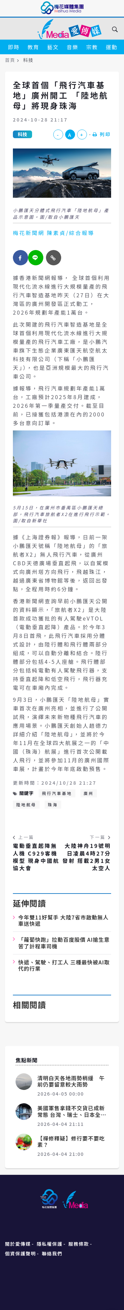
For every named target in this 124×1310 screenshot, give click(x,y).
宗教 (92, 47)
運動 (111, 47)
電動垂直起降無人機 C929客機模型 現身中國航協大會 (36, 857)
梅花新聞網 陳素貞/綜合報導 (54, 233)
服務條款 (78, 1243)
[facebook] (20, 257)
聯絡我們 (52, 1253)
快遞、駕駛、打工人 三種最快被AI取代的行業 (64, 965)
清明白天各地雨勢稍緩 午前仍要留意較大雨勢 (71, 1081)
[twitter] (35, 257)
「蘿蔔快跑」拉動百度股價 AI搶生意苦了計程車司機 (64, 942)
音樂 (72, 47)
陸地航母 (26, 804)
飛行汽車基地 (57, 793)
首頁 (10, 60)
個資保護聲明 (20, 1253)
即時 (14, 47)
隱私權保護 (49, 1243)
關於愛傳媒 (18, 1243)
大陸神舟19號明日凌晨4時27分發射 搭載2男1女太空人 (86, 857)
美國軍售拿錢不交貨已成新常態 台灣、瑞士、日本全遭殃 (71, 1114)
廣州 (89, 793)
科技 (22, 134)
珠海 (53, 804)
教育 (33, 47)
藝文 (53, 47)
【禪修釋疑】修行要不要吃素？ (71, 1141)
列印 (102, 134)
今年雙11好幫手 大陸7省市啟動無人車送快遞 (63, 920)
